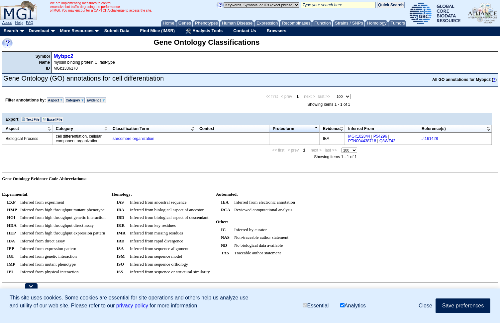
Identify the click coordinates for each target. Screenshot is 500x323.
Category (75, 100)
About (7, 23)
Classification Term (131, 128)
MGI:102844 (359, 136)
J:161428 (430, 138)
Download (39, 30)
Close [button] (425, 305)
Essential (316, 305)
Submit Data (117, 30)
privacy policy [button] (132, 305)
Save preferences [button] (463, 305)
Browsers (276, 30)
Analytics (353, 305)
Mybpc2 (63, 56)
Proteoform (283, 128)
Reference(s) (434, 128)
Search (11, 30)
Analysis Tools (204, 31)
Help (19, 23)
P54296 (380, 136)
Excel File (52, 119)
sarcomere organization (133, 138)
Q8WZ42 (387, 141)
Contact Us (244, 30)
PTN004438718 (362, 141)
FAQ (29, 23)
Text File (31, 119)
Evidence (96, 100)
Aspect (55, 100)
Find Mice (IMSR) (157, 30)
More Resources (76, 30)
